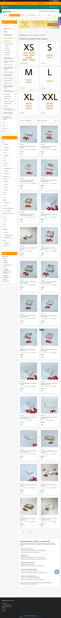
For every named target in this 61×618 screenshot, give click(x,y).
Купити (21, 154)
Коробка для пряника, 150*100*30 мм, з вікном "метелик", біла (49, 519)
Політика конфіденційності (37, 616)
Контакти (5, 603)
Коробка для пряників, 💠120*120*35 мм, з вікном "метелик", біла (49, 384)
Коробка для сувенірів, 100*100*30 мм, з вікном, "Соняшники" (28, 282)
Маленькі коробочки (24, 63)
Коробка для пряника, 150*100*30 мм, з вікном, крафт (28, 519)
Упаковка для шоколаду (8, 78)
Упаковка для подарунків (9, 37)
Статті (4, 125)
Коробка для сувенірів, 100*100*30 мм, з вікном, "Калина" (49, 248)
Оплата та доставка (7, 604)
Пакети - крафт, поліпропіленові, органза (9, 91)
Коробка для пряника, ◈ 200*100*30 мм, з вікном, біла (49, 418)
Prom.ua (36, 615)
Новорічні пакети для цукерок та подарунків (8, 113)
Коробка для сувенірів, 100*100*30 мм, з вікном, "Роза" (28, 350)
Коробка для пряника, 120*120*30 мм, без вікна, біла (28, 248)
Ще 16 (5, 192)
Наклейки (6, 106)
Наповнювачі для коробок (9, 101)
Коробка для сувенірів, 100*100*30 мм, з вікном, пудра (49, 350)
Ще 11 (5, 157)
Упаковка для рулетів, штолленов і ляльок (8, 75)
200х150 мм (43, 88)
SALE (23, 15)
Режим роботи (6, 128)
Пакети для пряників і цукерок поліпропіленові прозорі (9, 86)
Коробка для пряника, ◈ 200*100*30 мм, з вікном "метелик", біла (28, 451)
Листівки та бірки (7, 98)
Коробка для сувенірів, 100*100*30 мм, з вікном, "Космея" (49, 316)
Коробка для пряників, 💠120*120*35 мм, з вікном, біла (28, 384)
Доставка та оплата (31, 15)
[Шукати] (46, 15)
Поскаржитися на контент (27, 616)
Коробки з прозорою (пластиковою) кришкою (9, 58)
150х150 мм (22, 88)
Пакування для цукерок (8, 72)
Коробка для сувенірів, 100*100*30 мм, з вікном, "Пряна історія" (28, 316)
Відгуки (4, 131)
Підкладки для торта (8, 83)
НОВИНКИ (6, 31)
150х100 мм (43, 63)
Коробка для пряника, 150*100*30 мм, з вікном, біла (49, 485)
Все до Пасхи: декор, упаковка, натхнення (8, 35)
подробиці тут (41, 3)
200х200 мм (22, 112)
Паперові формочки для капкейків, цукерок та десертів (8, 68)
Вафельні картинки (7, 103)
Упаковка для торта (8, 80)
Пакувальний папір (7, 96)
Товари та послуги (14, 15)
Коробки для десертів (8, 64)
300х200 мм (43, 112)
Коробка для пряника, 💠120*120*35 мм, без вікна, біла (49, 215)
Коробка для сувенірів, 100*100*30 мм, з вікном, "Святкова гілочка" (49, 282)
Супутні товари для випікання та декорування (9, 109)
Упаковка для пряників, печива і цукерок (8, 41)
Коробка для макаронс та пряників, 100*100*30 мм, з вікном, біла (27, 181)
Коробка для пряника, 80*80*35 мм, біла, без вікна (28, 485)
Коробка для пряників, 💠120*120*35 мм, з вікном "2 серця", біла (28, 418)
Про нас (4, 122)
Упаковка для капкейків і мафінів (9, 62)
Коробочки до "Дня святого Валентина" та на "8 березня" (8, 118)
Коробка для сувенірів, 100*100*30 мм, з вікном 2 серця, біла (49, 181)
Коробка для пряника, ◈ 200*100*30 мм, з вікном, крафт (49, 451)
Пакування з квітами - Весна (8, 29)
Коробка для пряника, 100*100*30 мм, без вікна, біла (28, 147)
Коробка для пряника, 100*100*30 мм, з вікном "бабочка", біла (49, 147)
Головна (5, 15)
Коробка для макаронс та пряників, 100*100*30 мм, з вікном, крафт (27, 215)
